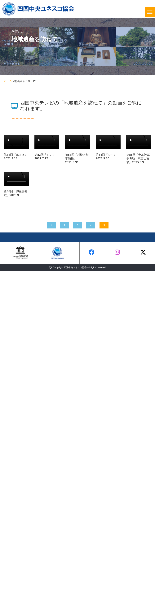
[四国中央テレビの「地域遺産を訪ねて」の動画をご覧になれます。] (14, 106)
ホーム (8, 81)
